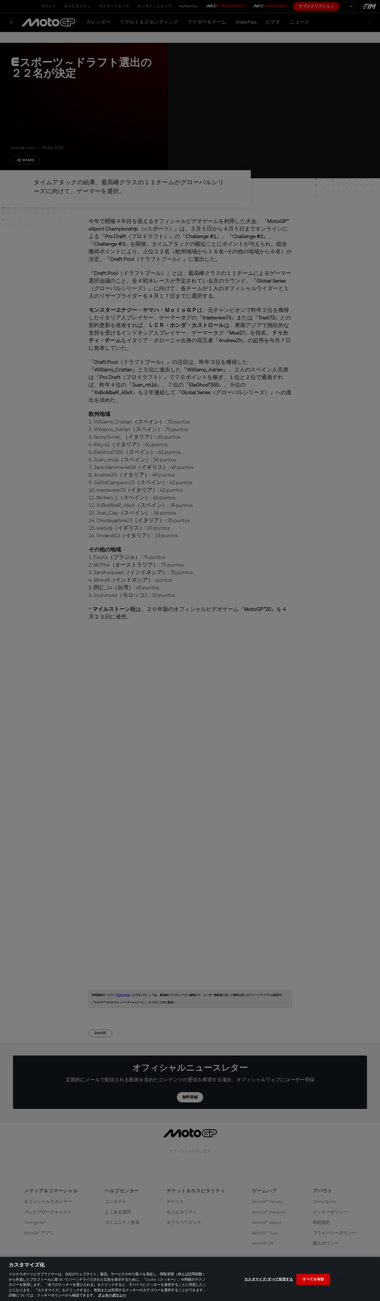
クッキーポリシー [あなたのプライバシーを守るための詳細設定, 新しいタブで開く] (112, 1295)
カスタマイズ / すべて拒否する (268, 1279)
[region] (190, 1279)
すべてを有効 (313, 1279)
